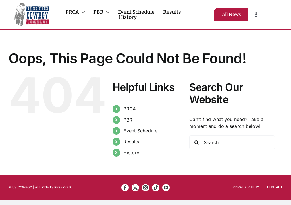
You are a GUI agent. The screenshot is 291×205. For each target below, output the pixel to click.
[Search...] (232, 142)
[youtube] (166, 187)
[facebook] (125, 187)
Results (131, 141)
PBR (127, 120)
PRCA (129, 109)
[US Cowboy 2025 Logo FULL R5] (31, 5)
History (131, 152)
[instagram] (145, 187)
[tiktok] (155, 187)
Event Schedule (140, 131)
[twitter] (135, 187)
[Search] (196, 142)
